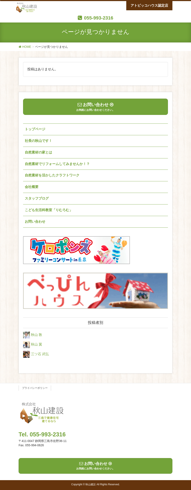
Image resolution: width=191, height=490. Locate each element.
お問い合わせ (35, 221)
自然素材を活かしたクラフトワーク (52, 175)
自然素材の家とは (38, 152)
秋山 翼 (36, 344)
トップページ (35, 129)
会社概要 (31, 187)
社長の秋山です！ (38, 141)
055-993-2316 (98, 18)
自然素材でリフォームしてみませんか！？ (57, 164)
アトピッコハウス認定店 (149, 5)
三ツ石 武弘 (40, 354)
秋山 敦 (36, 335)
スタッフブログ (37, 198)
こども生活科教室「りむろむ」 (49, 210)
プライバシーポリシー (35, 387)
